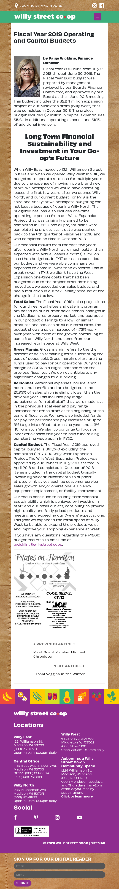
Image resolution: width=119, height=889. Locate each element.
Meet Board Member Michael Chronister (59, 654)
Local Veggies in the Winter (60, 674)
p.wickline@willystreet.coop (38, 544)
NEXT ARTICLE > (69, 666)
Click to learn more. (77, 796)
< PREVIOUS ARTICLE (54, 644)
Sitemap (98, 843)
